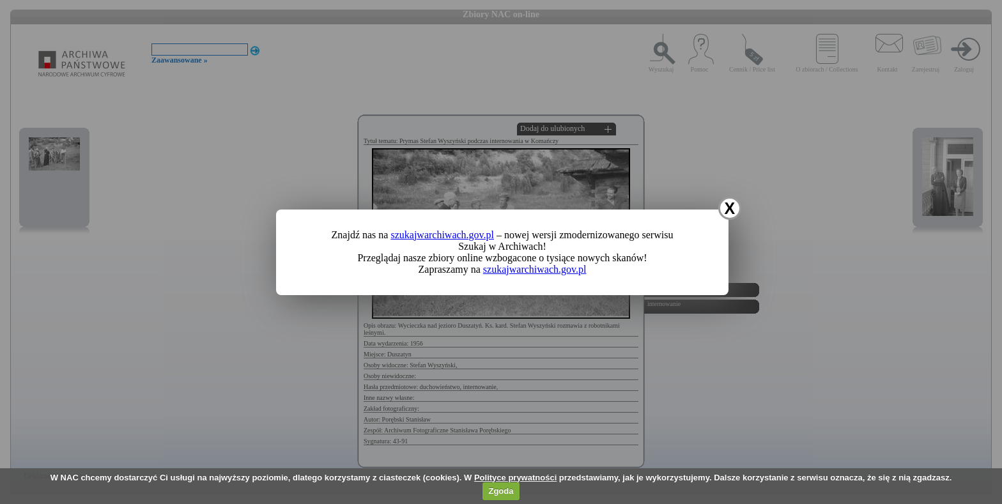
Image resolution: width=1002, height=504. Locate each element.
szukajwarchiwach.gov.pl (442, 234)
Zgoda (500, 491)
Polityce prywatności (515, 477)
